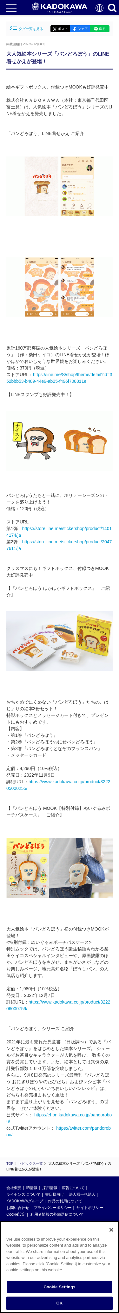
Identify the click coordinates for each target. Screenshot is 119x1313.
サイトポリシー (89, 1208)
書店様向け (54, 1194)
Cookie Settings (59, 1287)
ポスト (63, 29)
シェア (82, 29)
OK (59, 1303)
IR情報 (31, 1188)
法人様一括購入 (82, 1194)
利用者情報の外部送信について (57, 1214)
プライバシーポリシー (53, 1208)
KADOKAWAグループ (24, 1201)
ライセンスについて (23, 1194)
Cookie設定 (16, 1214)
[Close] (111, 1230)
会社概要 (14, 1188)
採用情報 (49, 1188)
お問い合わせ (17, 1208)
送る (102, 29)
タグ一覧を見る (26, 28)
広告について (73, 1188)
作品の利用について (65, 1201)
